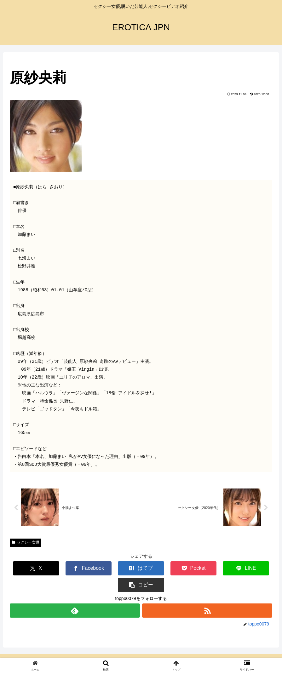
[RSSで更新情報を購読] (207, 594)
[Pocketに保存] (163, 569)
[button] (250, 569)
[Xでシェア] (32, 569)
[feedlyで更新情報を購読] (75, 594)
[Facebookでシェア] (75, 569)
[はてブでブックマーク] (119, 569)
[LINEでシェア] (206, 569)
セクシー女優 (25, 542)
